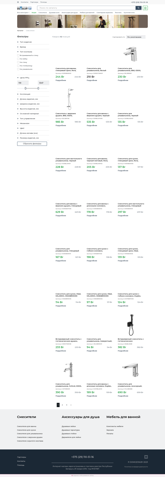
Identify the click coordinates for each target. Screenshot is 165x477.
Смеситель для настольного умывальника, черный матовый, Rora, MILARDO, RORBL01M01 (69, 160)
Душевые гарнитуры (71, 430)
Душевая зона (54, 12)
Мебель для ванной (87, 12)
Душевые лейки (69, 426)
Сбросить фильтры (32, 144)
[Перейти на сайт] (146, 457)
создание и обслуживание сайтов (83, 475)
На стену (23, 62)
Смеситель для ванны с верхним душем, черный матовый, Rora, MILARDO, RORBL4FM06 (98, 115)
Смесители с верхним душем (29, 437)
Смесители (42, 12)
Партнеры (34, 2)
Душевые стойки (69, 434)
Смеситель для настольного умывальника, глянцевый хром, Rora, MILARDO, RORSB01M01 (131, 205)
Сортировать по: (119, 37)
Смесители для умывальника (29, 434)
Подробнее (61, 80)
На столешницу (26, 66)
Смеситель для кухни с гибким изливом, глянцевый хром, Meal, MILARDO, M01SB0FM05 (97, 250)
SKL (24, 8)
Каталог (20, 30)
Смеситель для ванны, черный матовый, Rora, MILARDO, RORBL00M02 (98, 160)
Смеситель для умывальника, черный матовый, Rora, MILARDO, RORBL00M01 (129, 115)
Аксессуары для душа (70, 12)
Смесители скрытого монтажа (30, 441)
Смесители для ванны (26, 426)
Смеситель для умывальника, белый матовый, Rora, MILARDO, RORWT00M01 (98, 69)
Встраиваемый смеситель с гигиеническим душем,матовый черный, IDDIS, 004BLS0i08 (131, 340)
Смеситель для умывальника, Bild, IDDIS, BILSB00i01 (129, 69)
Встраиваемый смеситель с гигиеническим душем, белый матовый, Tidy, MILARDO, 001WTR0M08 (68, 340)
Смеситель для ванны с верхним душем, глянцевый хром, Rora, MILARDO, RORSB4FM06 (68, 205)
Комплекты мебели (114, 426)
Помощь (43, 2)
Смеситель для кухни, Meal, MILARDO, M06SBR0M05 (99, 295)
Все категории (23, 12)
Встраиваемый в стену (29, 55)
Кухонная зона (129, 12)
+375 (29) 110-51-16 (139, 2)
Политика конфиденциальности (136, 467)
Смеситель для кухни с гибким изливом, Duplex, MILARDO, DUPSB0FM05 (129, 295)
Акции (34, 12)
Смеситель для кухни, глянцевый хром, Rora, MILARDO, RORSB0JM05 (128, 160)
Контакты (24, 2)
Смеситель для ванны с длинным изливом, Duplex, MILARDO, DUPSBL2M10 (99, 385)
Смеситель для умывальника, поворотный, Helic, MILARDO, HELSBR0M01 (100, 340)
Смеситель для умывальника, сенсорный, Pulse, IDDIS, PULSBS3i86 (130, 385)
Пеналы (109, 434)
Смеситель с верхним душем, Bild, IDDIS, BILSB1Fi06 (66, 115)
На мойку (23, 59)
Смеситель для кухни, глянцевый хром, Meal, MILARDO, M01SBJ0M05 (128, 250)
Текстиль (118, 12)
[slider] (25, 88)
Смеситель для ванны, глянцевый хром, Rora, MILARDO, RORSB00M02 (66, 69)
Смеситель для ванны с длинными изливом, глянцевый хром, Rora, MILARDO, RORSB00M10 (98, 205)
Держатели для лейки (71, 437)
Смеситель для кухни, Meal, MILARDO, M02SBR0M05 (68, 295)
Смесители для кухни (26, 430)
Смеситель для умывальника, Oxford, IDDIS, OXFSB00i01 (68, 385)
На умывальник (26, 69)
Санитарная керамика (105, 12)
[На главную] (18, 2)
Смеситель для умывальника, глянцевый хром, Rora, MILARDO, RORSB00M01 (67, 250)
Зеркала (110, 430)
